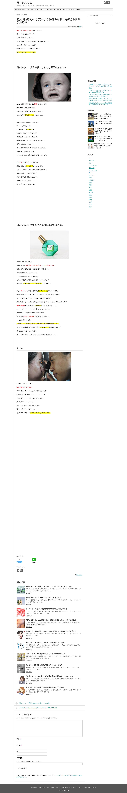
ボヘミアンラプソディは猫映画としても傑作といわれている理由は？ (103, 131)
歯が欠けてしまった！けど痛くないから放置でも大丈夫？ (45, 642)
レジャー (46, 9)
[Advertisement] (31, 202)
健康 (23, 9)
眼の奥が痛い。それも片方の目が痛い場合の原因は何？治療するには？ (50, 676)
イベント (91, 160)
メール (19, 745)
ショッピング (57, 9)
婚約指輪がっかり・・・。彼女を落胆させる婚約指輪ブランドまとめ (103, 146)
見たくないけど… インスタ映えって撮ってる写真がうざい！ (36, 708)
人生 (90, 177)
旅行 (90, 190)
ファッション (93, 170)
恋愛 (90, 185)
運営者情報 (18, 9)
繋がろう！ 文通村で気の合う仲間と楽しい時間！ (32, 703)
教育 (70, 9)
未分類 (91, 192)
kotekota (79, 575)
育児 (32, 9)
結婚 (90, 199)
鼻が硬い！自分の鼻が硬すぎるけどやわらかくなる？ (44, 665)
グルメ (36, 9)
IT (89, 158)
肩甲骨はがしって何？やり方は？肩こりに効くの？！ (44, 597)
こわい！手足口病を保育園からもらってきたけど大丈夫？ (45, 654)
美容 (51, 9)
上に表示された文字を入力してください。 (29, 761)
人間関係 (91, 180)
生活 (28, 9)
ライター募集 (76, 9)
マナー (91, 173)
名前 (19, 739)
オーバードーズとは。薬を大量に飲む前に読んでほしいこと (46, 609)
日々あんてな (24, 2)
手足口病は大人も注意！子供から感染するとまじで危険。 (45, 687)
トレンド (65, 9)
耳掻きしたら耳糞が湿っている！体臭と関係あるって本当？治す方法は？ (51, 631)
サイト (19, 751)
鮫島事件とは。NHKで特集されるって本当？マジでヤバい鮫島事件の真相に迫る (100, 86)
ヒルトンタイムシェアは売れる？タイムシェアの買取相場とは (103, 123)
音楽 (90, 207)
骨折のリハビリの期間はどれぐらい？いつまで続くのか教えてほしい (49, 586)
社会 (41, 9)
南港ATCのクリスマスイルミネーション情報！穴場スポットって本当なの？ (103, 138)
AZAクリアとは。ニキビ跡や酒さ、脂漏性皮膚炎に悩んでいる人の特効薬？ (52, 620)
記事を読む (29, 593)
